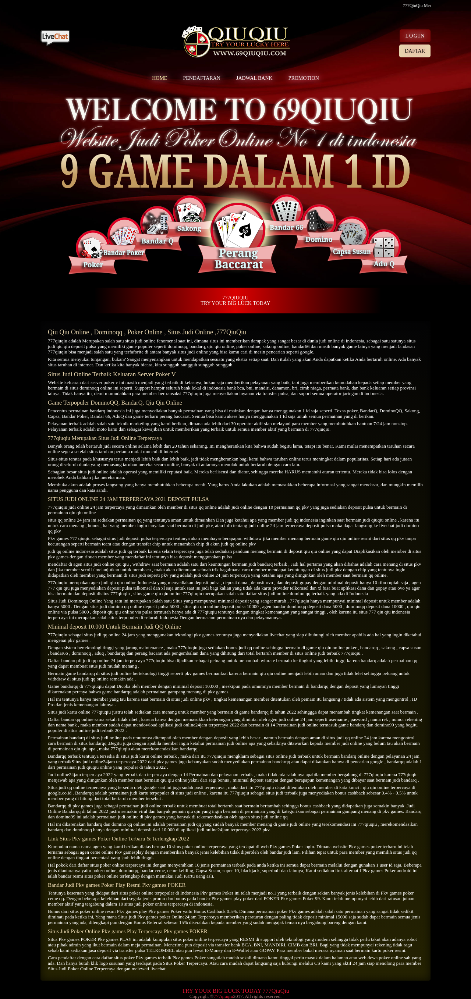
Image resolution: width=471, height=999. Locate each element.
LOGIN (415, 36)
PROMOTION (303, 78)
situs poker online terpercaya (117, 865)
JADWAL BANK (254, 78)
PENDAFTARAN (201, 78)
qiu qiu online (220, 346)
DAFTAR (415, 51)
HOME (159, 78)
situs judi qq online (102, 634)
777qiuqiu (57, 341)
